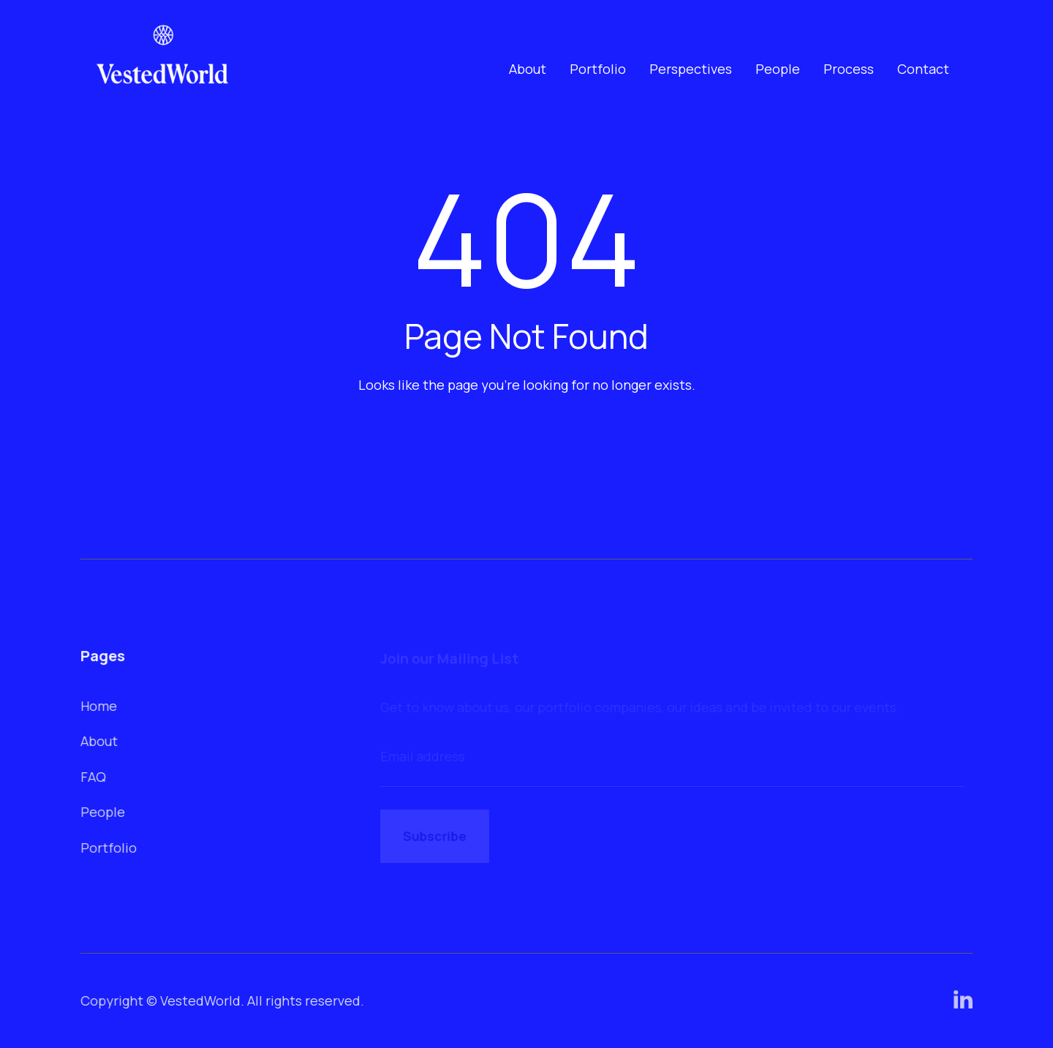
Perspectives (690, 69)
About (527, 69)
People (777, 69)
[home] (163, 69)
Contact (923, 69)
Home (99, 706)
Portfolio (598, 69)
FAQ (94, 776)
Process (848, 69)
